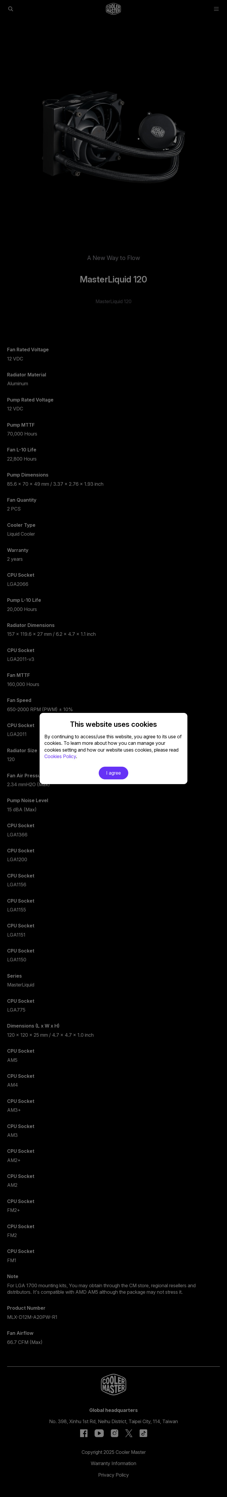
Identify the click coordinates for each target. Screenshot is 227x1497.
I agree (113, 773)
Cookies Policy (60, 756)
